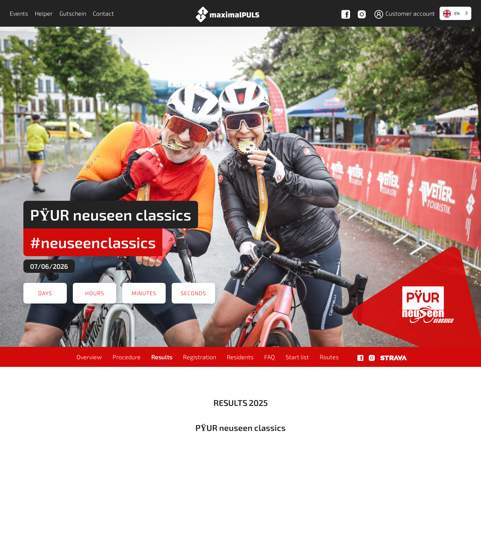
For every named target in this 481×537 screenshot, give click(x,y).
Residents (240, 357)
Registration (199, 357)
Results (161, 357)
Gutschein (72, 13)
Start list (297, 357)
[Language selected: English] (455, 13)
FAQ (269, 357)
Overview (89, 357)
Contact (103, 13)
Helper (44, 13)
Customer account (404, 14)
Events (19, 13)
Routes (329, 357)
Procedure (127, 357)
